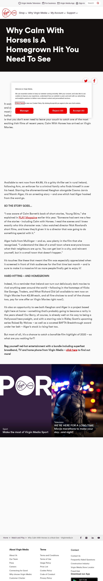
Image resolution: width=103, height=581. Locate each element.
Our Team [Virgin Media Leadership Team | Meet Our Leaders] (13, 559)
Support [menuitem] (71, 13)
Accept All (78, 111)
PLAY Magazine (28, 178)
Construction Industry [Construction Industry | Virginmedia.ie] (80, 564)
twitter (85, 81)
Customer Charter (17, 578)
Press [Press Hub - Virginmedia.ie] (11, 563)
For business (50, 3)
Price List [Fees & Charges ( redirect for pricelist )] (44, 567)
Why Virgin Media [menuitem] (37, 13)
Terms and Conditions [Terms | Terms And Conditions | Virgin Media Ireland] (49, 555)
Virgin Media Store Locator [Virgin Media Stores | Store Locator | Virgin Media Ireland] (82, 567)
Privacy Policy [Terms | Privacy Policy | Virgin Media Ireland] (46, 578)
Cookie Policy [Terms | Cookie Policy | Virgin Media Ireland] (46, 571)
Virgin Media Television (31, 3)
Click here (19, 103)
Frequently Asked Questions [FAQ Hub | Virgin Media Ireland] (83, 560)
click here (71, 416)
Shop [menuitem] (22, 13)
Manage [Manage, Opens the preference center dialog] (24, 111)
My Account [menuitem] (57, 13)
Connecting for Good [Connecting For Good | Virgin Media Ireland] (18, 571)
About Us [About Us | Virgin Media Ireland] (13, 555)
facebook (94, 81)
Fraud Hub (75, 571)
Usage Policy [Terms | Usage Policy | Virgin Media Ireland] (45, 563)
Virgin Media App (67, 3)
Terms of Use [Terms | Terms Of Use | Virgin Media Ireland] (45, 559)
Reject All (57, 111)
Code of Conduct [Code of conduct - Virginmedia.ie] (47, 574)
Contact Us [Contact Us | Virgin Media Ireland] (75, 556)
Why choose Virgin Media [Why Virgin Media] (20, 574)
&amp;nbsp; (41, 221)
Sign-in (82, 3)
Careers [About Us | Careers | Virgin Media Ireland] (12, 567)
